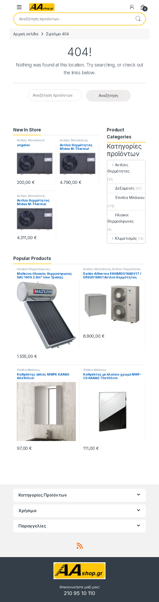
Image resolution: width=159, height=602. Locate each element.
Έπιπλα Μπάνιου (125, 197)
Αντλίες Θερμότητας (118, 168)
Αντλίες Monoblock (30, 140)
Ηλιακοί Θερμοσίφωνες (120, 218)
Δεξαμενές (121, 188)
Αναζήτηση (138, 19)
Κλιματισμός (122, 238)
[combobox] (72, 19)
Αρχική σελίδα (25, 34)
